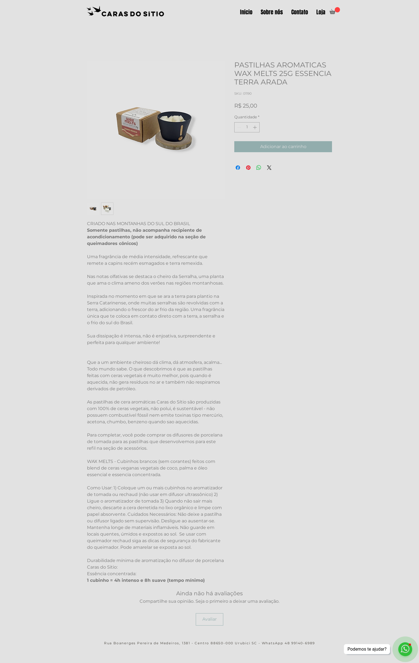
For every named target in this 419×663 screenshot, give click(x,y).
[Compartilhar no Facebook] (238, 167)
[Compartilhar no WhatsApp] (258, 167)
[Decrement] (238, 127)
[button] (335, 10)
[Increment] (255, 127)
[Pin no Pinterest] (248, 167)
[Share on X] (269, 167)
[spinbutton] (247, 127)
